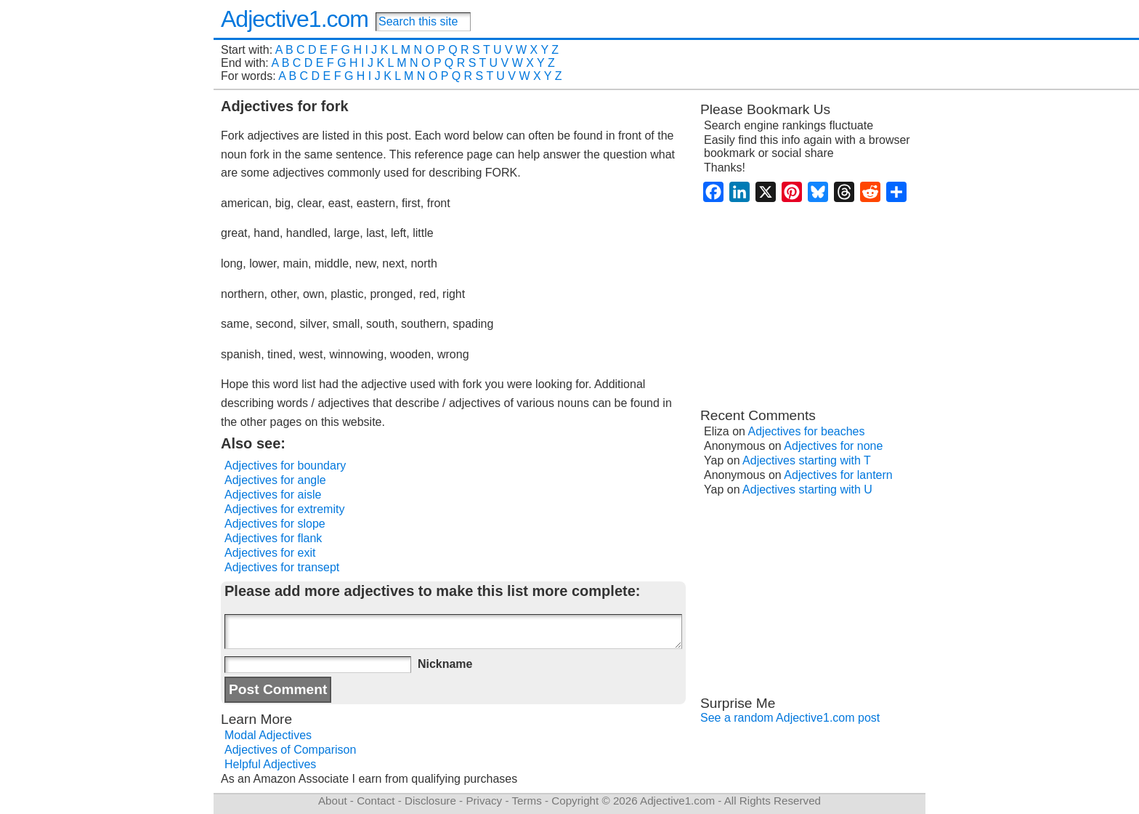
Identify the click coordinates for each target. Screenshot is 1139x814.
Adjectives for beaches (806, 431)
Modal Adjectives (268, 735)
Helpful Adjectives (270, 764)
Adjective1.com (294, 19)
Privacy (484, 800)
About (332, 800)
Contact (375, 800)
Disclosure (430, 800)
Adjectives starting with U (807, 489)
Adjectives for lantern (838, 475)
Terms (526, 800)
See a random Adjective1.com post (790, 718)
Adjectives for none (833, 446)
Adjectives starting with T (806, 460)
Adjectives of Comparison (290, 750)
